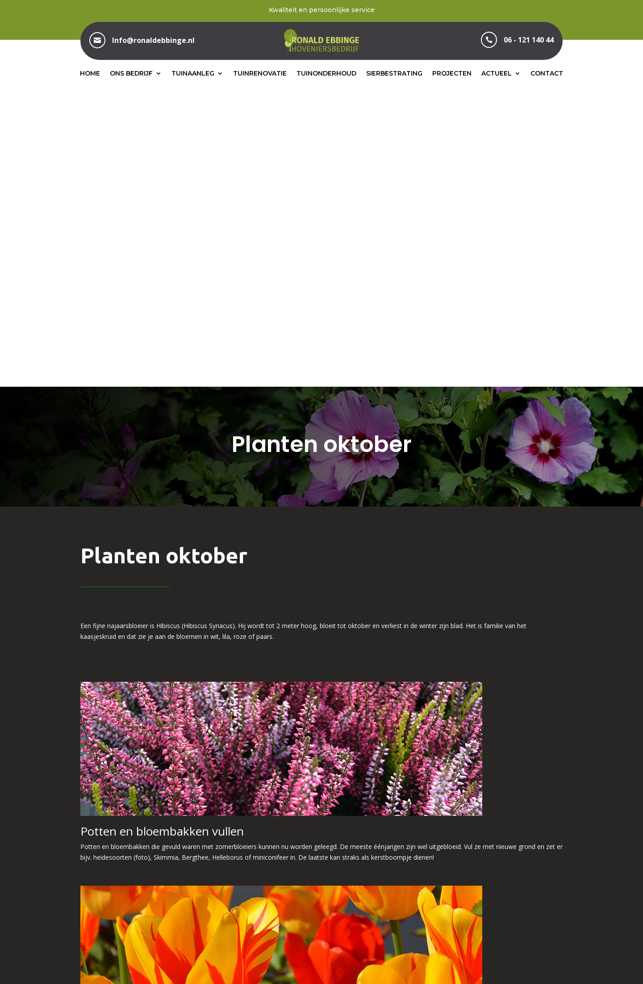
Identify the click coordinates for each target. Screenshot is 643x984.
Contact (546, 73)
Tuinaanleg (192, 73)
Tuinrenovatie (260, 73)
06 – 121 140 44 (321, 881)
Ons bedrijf (131, 73)
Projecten (452, 73)
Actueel (496, 73)
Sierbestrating (394, 73)
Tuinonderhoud (326, 73)
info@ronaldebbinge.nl (491, 881)
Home (90, 73)
